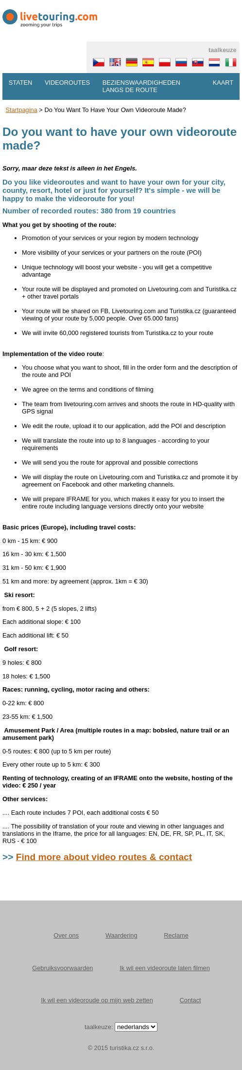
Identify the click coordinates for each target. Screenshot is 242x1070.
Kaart (223, 82)
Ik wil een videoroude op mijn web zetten (97, 1000)
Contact (190, 1000)
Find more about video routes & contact (104, 857)
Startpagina (21, 109)
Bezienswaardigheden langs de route (141, 86)
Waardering (121, 935)
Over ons (66, 935)
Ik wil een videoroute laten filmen (165, 968)
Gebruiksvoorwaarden (62, 968)
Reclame (176, 935)
